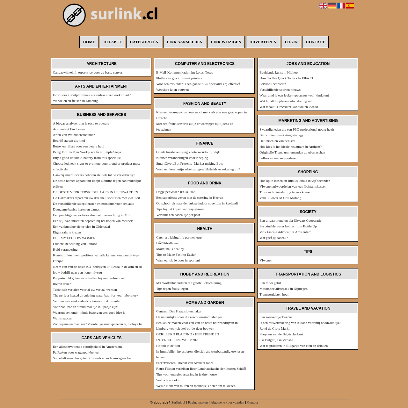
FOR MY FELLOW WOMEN (74, 238)
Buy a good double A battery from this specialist (87, 158)
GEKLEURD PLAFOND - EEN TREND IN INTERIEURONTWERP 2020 (187, 337)
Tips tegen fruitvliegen (172, 288)
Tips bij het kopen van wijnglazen (180, 209)
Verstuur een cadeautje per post (178, 215)
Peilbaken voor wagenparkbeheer (76, 352)
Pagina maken (198, 402)
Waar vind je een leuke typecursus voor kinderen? (294, 95)
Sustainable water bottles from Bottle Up (288, 226)
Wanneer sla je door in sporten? (178, 260)
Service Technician (272, 84)
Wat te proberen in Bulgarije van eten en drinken (293, 345)
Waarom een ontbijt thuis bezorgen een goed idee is (89, 312)
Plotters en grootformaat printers (179, 78)
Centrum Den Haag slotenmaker (178, 311)
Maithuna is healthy (170, 249)
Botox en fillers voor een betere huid (78, 146)
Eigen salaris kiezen (67, 232)
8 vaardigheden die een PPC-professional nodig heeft (296, 129)
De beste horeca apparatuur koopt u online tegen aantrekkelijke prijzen (97, 183)
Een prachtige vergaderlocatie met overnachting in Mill (92, 215)
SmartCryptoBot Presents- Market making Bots (189, 163)
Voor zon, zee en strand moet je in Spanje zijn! (85, 307)
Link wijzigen (226, 42)
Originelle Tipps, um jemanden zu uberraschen (292, 152)
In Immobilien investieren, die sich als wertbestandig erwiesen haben (200, 354)
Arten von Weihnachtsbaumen (74, 135)
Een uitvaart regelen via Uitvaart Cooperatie (290, 220)
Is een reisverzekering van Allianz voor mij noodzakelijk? (299, 323)
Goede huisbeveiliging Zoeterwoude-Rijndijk (188, 152)
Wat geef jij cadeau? (273, 238)
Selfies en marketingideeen (278, 158)
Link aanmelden (185, 42)
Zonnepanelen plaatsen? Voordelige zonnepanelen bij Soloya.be (97, 324)
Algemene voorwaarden (227, 402)
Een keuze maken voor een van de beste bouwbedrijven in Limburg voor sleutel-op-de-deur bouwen (197, 325)
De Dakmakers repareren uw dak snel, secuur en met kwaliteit (96, 198)
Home (89, 42)
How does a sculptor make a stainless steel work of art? (92, 95)
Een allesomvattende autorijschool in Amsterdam (87, 346)
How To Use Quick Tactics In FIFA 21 (286, 78)
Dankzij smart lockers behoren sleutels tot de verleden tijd (94, 175)
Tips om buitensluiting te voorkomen (285, 192)
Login (291, 42)
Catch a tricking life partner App (179, 237)
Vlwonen (265, 260)
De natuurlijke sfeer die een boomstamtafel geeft (190, 317)
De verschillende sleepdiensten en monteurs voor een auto (94, 203)
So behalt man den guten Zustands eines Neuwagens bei (92, 358)
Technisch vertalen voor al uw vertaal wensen (85, 289)
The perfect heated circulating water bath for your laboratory (95, 295)
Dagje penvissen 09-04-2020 (176, 192)
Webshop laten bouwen (172, 89)
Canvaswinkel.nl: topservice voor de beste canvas (88, 72)
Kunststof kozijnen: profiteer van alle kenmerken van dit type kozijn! (96, 258)
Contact (315, 42)
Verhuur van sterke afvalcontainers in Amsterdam (87, 301)
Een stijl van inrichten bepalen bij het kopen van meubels (93, 221)
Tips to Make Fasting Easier (176, 254)
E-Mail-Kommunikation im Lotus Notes (184, 72)
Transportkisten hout (273, 294)
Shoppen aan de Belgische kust (281, 334)
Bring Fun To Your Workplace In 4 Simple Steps (87, 152)
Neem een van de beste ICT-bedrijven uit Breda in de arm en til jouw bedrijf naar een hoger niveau (97, 269)
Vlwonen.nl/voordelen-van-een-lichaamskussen (292, 186)
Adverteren (263, 42)
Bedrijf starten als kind (69, 140)
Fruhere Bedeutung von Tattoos (75, 244)
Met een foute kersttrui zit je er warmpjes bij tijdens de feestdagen (194, 126)
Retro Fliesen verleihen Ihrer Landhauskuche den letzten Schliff (201, 368)
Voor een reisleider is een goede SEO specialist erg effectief (198, 84)
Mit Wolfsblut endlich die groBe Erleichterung (189, 283)
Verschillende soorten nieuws (280, 89)
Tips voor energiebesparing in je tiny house (186, 374)
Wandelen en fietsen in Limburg (75, 101)
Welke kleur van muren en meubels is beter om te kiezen (196, 386)
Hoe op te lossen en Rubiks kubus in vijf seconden (294, 181)
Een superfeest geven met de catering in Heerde (189, 197)
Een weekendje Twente (275, 317)
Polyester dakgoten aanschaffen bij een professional (89, 278)
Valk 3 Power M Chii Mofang (280, 198)
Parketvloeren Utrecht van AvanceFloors (184, 363)
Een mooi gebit (270, 283)
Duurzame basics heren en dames (76, 209)
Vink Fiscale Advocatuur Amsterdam (285, 232)
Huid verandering (65, 249)
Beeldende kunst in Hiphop (278, 72)
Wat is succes (62, 318)
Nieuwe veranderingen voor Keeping (182, 158)
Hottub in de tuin (168, 345)
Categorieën (144, 42)
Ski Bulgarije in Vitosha (276, 340)
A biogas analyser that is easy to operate (81, 123)
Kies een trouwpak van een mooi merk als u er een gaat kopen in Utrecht (201, 115)
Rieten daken (62, 284)
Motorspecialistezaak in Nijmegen (283, 288)
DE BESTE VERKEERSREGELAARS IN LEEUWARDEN (95, 192)
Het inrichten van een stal (277, 141)
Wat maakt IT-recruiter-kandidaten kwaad (288, 107)
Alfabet (112, 42)
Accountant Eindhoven (69, 129)
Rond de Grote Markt (274, 328)
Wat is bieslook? (167, 380)
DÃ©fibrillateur (167, 243)
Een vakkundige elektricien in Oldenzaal (81, 226)
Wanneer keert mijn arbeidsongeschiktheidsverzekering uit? (198, 169)
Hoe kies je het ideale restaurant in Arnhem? (290, 146)
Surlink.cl (178, 402)
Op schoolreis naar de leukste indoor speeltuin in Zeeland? (197, 203)
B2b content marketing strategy (281, 135)
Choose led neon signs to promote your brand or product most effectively (96, 166)
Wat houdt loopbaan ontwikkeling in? (285, 101)
